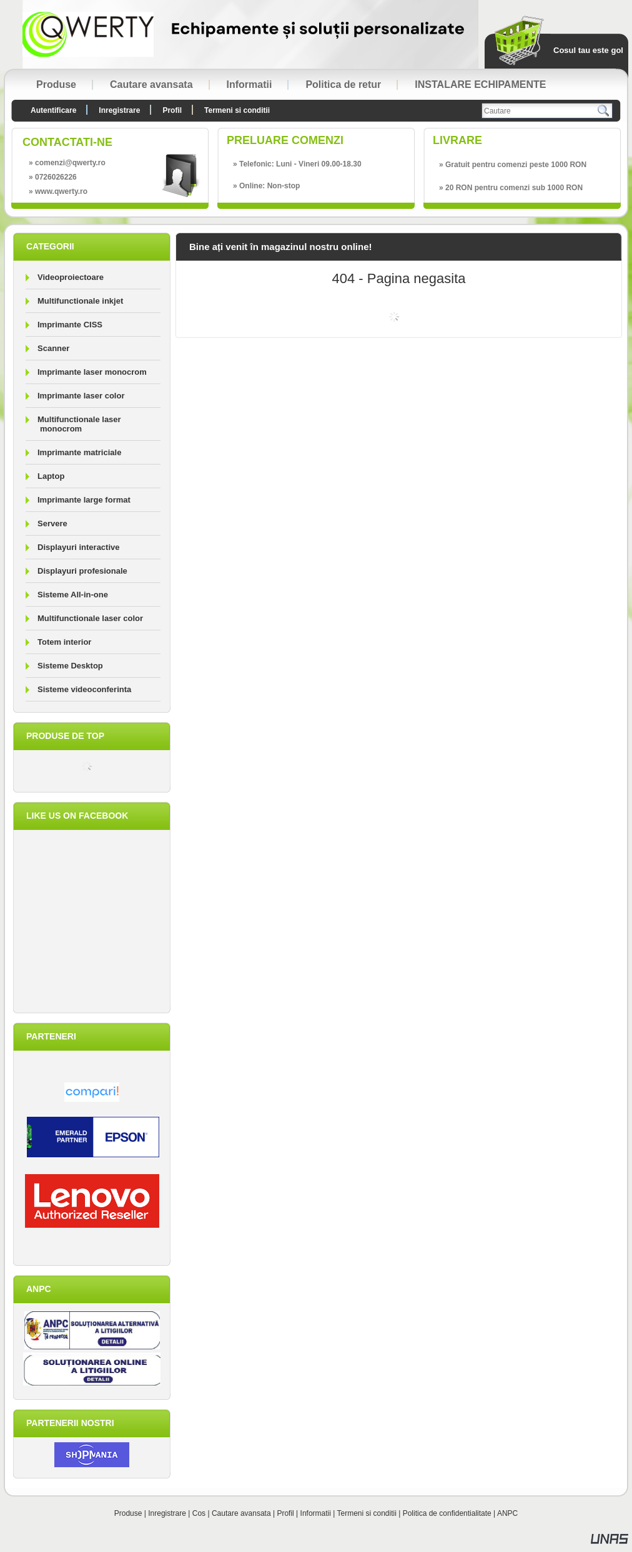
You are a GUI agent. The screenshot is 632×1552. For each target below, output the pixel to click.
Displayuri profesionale (82, 571)
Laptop (50, 476)
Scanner (53, 348)
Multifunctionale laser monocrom (79, 424)
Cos (198, 1513)
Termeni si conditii (367, 1513)
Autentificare (53, 110)
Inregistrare (167, 1513)
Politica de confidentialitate (447, 1513)
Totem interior (64, 642)
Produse (128, 1513)
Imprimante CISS (69, 324)
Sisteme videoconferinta (84, 689)
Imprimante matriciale (79, 452)
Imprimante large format (84, 499)
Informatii (315, 1513)
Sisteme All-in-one (72, 594)
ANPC (507, 1513)
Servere (52, 523)
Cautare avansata (241, 1513)
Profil (285, 1513)
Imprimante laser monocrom (92, 372)
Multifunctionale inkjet (80, 301)
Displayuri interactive (78, 547)
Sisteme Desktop (70, 665)
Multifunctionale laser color (90, 618)
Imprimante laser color (80, 395)
